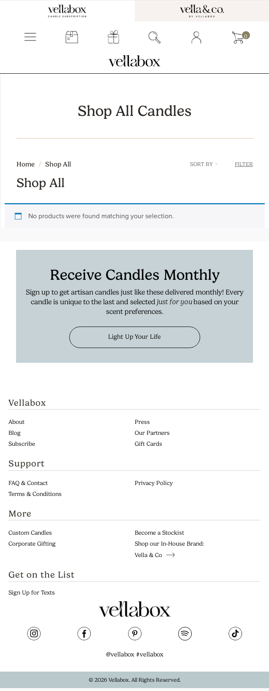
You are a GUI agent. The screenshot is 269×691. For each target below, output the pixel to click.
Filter (244, 164)
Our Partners (152, 433)
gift (113, 38)
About (16, 422)
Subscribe (21, 444)
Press (142, 422)
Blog (14, 433)
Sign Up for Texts (31, 592)
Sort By (204, 164)
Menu (30, 38)
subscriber (72, 38)
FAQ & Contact (28, 483)
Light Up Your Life (134, 336)
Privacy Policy (154, 483)
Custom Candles (30, 533)
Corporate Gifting (32, 544)
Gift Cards (148, 444)
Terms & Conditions (35, 494)
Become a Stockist (159, 533)
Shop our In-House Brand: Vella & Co (169, 549)
